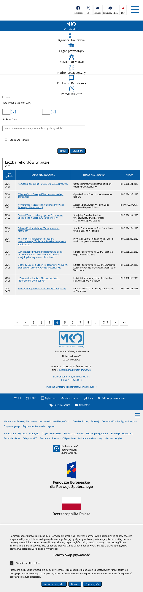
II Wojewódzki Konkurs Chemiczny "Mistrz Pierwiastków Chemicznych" (39, 279)
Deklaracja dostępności (113, 397)
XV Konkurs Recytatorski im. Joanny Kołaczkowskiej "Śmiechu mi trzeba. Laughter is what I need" (42, 241)
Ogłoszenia (50, 397)
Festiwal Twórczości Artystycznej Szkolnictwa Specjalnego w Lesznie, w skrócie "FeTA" (40, 216)
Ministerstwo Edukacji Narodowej (20, 421)
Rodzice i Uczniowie (74, 433)
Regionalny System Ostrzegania (39, 426)
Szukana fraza (9, 119)
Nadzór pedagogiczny (97, 433)
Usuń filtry (76, 150)
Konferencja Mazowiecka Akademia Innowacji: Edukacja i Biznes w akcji (41, 206)
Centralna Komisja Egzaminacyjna (119, 421)
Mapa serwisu (71, 397)
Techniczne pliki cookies (28, 563)
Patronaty (45, 438)
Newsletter (84, 405)
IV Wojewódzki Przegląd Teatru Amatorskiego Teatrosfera (40, 196)
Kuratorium (10, 433)
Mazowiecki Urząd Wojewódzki (54, 421)
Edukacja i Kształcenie (122, 433)
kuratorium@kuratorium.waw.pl (75, 369)
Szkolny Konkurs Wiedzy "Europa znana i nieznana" (38, 229)
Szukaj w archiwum (19, 140)
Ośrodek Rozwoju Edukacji (86, 421)
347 (104, 322)
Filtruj (63, 150)
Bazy (90, 397)
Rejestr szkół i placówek (64, 438)
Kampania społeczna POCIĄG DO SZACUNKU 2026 (43, 183)
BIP (19, 397)
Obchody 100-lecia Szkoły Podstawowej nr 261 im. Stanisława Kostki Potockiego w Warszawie (43, 266)
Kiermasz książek (113, 438)
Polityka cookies (62, 405)
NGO (45, 97)
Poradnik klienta (12, 438)
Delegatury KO (30, 438)
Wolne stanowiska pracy (90, 438)
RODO (33, 397)
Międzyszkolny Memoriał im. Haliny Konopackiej (42, 288)
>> (122, 322)
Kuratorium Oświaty (22, 10)
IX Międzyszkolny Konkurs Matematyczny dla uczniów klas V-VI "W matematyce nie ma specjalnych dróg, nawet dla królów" (40, 254)
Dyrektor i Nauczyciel (28, 433)
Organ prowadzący (51, 433)
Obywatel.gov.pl (12, 426)
